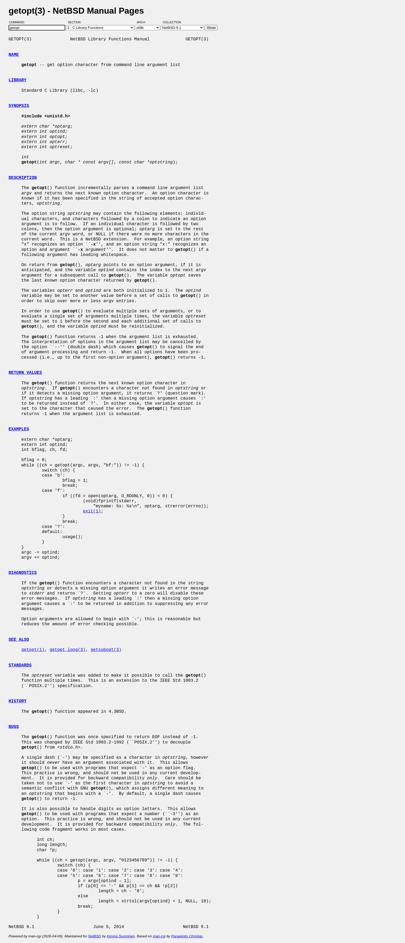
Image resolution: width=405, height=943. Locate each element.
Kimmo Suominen (121, 936)
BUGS (14, 727)
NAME (14, 55)
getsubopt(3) (106, 650)
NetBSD (94, 936)
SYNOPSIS (19, 106)
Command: (18, 22)
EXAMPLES (19, 429)
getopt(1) (32, 650)
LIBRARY (17, 80)
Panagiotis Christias (187, 936)
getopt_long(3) (67, 650)
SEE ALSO (19, 640)
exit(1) (92, 511)
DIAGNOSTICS (23, 573)
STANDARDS (20, 665)
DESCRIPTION (23, 178)
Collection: (172, 22)
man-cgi (159, 936)
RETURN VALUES (25, 373)
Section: (76, 22)
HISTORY (17, 701)
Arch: (143, 22)
